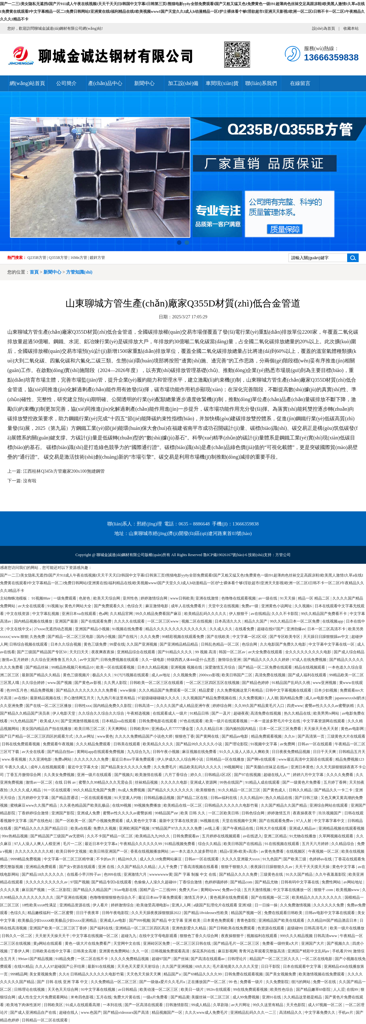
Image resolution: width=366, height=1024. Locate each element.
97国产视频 (79, 882)
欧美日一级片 (193, 989)
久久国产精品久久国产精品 (284, 805)
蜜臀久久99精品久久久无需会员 (106, 782)
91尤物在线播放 (303, 836)
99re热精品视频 (15, 836)
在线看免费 (245, 629)
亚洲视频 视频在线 (187, 667)
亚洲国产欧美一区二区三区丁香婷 (58, 928)
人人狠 (272, 698)
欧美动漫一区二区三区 (159, 989)
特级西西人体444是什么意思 (191, 659)
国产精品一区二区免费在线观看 (265, 667)
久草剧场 (221, 1005)
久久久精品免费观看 (93, 744)
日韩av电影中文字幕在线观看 (330, 913)
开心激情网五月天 (79, 698)
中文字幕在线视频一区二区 (95, 936)
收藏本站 (351, 28)
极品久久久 (102, 675)
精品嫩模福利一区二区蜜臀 (50, 913)
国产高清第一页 (311, 736)
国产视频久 (123, 774)
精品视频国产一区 (167, 1012)
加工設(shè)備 (183, 83)
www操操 (128, 690)
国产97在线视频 (248, 774)
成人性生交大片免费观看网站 (43, 997)
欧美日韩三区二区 (90, 728)
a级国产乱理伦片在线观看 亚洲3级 (223, 905)
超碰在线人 (69, 1012)
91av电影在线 (126, 890)
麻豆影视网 (227, 951)
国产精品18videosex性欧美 (206, 913)
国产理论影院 (237, 744)
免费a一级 (250, 606)
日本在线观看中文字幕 (302, 966)
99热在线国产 (232, 782)
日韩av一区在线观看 (315, 744)
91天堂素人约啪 (128, 797)
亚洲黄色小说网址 (277, 606)
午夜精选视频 (139, 713)
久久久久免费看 (340, 774)
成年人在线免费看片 (188, 606)
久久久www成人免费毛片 (207, 1012)
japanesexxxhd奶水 (350, 698)
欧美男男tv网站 (326, 713)
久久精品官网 (122, 613)
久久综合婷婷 (34, 682)
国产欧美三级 (295, 859)
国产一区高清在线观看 (144, 1005)
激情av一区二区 (39, 782)
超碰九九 (129, 936)
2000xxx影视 (209, 675)
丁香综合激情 (191, 882)
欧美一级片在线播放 (347, 928)
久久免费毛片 (166, 767)
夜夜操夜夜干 (305, 813)
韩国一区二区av (232, 652)
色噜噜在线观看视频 (239, 598)
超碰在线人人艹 (277, 774)
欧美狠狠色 (206, 790)
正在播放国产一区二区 (207, 982)
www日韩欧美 (182, 598)
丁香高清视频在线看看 (199, 867)
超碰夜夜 (241, 713)
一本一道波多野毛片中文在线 (275, 721)
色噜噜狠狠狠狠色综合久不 (113, 897)
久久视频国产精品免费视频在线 (210, 698)
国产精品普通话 (65, 797)
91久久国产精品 (300, 874)
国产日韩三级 (307, 797)
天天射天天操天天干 (53, 936)
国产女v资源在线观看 (77, 867)
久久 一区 (140, 951)
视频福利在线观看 (262, 936)
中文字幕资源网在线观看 (324, 721)
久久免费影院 (278, 982)
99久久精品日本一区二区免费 (295, 621)
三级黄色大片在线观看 (346, 736)
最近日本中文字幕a (101, 844)
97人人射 (304, 820)
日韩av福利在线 (224, 797)
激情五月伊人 (196, 897)
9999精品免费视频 (26, 859)
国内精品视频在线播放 (33, 621)
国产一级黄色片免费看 (302, 782)
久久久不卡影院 (285, 613)
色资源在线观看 (271, 928)
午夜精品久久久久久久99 (141, 844)
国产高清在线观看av (208, 959)
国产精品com (241, 882)
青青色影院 (247, 920)
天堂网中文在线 (127, 943)
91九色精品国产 (24, 721)
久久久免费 (150, 636)
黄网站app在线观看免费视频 (101, 751)
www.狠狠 (19, 636)
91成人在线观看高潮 (83, 1005)
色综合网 (250, 644)
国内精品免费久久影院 (113, 705)
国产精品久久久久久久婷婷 (266, 659)
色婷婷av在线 (321, 859)
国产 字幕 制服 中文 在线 (195, 874)
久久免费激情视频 (296, 905)
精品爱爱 (207, 690)
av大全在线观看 (31, 606)
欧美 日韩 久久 (193, 813)
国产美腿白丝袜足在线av (267, 767)
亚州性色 (131, 598)
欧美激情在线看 (149, 774)
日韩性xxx (83, 705)
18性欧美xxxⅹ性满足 (39, 905)
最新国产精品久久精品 (41, 675)
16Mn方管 (78, 257)
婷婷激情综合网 (154, 598)
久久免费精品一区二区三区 (114, 982)
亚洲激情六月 (136, 874)
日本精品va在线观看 (119, 721)
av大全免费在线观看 (265, 652)
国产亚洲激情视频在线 (80, 721)
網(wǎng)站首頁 (27, 83)
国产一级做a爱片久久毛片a (162, 982)
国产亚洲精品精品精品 (179, 644)
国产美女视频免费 (281, 974)
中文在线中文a (19, 629)
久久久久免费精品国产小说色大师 (144, 736)
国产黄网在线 (208, 736)
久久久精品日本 (210, 728)
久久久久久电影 (174, 782)
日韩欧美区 (54, 1005)
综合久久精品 (210, 844)
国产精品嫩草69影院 (314, 989)
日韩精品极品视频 (159, 797)
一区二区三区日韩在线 (192, 943)
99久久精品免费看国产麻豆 (158, 613)
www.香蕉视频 (14, 759)
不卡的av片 (106, 859)
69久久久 (202, 966)
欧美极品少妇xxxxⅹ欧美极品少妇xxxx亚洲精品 (58, 920)
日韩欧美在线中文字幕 (52, 951)
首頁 (34, 272)
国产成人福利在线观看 (307, 675)
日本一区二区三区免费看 (280, 728)
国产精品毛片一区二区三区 (236, 943)
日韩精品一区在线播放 (225, 759)
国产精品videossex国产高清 (126, 1012)
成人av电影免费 (319, 698)
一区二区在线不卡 (93, 959)
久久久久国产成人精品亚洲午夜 (183, 705)
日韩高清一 (144, 705)
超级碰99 (294, 928)
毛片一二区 (73, 844)
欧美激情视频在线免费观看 (322, 974)
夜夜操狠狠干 (233, 936)
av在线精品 (260, 613)
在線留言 (300, 83)
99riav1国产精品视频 (36, 959)
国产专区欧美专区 (285, 636)
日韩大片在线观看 (271, 828)
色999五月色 (17, 690)
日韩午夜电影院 (116, 913)
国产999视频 (139, 920)
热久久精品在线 (298, 713)
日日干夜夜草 (88, 913)
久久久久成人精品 (26, 790)
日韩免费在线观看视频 (244, 974)
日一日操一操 (266, 905)
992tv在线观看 (218, 989)
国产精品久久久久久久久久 (171, 790)
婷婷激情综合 (123, 905)
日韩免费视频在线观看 (120, 659)
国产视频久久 (339, 943)
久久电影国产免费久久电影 (283, 644)
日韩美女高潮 (85, 951)
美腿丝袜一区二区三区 (211, 997)
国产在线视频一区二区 (270, 897)
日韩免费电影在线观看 (158, 721)
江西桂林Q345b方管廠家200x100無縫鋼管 (63, 471)
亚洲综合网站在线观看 (329, 805)
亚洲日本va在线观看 (79, 613)
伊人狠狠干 (239, 613)
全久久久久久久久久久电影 (308, 652)
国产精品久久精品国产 (92, 890)
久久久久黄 (10, 890)
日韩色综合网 (253, 813)
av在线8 (21, 698)
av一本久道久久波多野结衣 (194, 851)
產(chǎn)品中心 (105, 83)
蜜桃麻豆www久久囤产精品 (34, 805)
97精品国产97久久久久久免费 (177, 828)
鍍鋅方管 (97, 257)
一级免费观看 (65, 598)
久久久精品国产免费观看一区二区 (168, 690)
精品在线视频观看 (310, 667)
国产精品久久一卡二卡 (334, 790)
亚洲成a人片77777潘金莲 (172, 728)
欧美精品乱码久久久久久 (205, 613)
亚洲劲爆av (295, 629)
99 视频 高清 (206, 652)
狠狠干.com (324, 890)
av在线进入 (252, 836)
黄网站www (210, 890)
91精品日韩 (200, 713)
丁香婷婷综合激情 (34, 813)
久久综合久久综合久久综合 (101, 713)
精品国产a (172, 974)
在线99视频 (122, 805)
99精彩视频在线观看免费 (183, 636)
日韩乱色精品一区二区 (220, 644)
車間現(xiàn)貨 (222, 83)
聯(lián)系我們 (261, 83)
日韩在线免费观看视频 (21, 744)
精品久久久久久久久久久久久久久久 (176, 629)
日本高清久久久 (228, 621)
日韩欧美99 (140, 728)
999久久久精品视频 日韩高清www (309, 936)
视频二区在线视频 (197, 621)
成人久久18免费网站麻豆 (161, 859)
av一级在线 (268, 598)
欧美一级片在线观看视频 (226, 721)
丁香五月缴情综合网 (24, 774)
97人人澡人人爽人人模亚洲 (37, 844)
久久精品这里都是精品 (303, 997)
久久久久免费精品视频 (130, 959)
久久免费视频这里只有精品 (240, 690)
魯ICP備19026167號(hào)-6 (225, 555)
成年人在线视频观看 (48, 767)
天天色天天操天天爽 (144, 974)
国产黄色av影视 (88, 682)
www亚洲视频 (325, 682)
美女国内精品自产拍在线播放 (47, 728)
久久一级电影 (153, 659)
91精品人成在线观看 (263, 782)
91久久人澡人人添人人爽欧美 (244, 751)
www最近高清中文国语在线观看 (306, 759)
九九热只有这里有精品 (116, 698)
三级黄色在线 (272, 874)
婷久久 (196, 774)
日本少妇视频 (326, 690)
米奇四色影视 (83, 997)
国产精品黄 (180, 997)
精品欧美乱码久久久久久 (200, 767)
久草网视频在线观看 (336, 836)
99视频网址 (234, 767)
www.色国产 (91, 1012)
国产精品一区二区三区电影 (71, 636)
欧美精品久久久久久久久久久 (317, 897)
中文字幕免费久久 (320, 1012)
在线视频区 (296, 851)
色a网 (103, 613)
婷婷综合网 (222, 705)
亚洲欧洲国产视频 (134, 828)
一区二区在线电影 (317, 959)
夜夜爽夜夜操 (103, 652)
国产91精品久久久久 (175, 652)
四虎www (295, 705)
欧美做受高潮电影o (153, 905)
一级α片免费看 (156, 997)
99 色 (233, 982)
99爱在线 (117, 644)
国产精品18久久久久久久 (43, 874)
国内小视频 (106, 636)
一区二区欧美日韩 (224, 813)
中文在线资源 (18, 613)
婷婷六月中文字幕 (308, 774)
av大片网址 (241, 1005)
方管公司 (283, 555)
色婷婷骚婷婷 (217, 882)
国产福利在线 (102, 928)
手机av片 (346, 1012)
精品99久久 (128, 859)
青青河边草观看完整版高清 (262, 951)
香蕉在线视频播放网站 (150, 851)
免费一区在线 (325, 982)
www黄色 (105, 736)
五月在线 (103, 997)
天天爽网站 (118, 728)
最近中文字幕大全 (83, 767)
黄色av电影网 (352, 728)
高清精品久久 (291, 1012)
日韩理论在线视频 (30, 989)
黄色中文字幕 (344, 867)
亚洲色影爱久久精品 (189, 928)
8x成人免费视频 (132, 790)
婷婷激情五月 (279, 813)
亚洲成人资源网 (204, 782)
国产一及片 (221, 713)
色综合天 (135, 606)
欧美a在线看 (81, 828)
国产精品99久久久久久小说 (199, 744)
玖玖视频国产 (330, 813)
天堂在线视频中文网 (239, 820)
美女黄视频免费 (43, 974)
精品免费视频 (42, 690)
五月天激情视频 (257, 890)
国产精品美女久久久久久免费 (126, 767)
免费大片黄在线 (127, 997)
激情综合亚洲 (230, 659)
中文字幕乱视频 (46, 613)
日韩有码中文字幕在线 (300, 882)
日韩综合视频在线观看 (29, 644)
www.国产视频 (60, 682)
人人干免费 (168, 867)
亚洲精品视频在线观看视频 (341, 828)
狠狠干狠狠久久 (235, 867)
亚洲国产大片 (313, 943)
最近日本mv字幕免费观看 (133, 759)
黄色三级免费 (96, 644)
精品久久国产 (256, 621)
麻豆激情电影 (157, 606)
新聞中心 (144, 83)
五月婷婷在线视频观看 (221, 836)
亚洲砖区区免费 (157, 943)
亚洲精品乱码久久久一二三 (253, 1012)
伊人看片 (101, 905)
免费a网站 (63, 759)
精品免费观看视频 (267, 736)
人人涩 (339, 989)
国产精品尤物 (267, 882)
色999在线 (113, 874)
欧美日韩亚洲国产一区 (109, 851)
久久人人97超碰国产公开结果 (60, 966)
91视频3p (55, 606)
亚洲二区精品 (276, 836)
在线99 (353, 989)
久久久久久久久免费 (92, 759)
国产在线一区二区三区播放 (49, 705)
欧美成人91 (49, 721)
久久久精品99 (252, 797)
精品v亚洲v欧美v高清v (239, 851)
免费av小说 (232, 890)
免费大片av (189, 890)
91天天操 (288, 598)
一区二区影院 (60, 890)
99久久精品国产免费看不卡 (324, 613)
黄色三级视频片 (77, 675)
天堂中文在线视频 (224, 606)
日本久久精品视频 (153, 667)
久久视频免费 (185, 675)
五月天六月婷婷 (316, 844)
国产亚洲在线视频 (72, 897)
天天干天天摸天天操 (313, 867)
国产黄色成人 (275, 790)
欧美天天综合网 (107, 598)
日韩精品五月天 (352, 751)
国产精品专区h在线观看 (112, 882)
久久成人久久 (221, 629)
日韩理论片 (237, 959)
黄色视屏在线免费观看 (229, 897)
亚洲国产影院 (63, 813)
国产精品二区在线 (193, 797)
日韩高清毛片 (316, 928)
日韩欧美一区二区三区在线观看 (157, 682)
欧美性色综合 (282, 989)
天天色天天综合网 (63, 989)
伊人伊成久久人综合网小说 (180, 759)
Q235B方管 (36, 257)
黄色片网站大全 (78, 606)
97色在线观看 (192, 721)
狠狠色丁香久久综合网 (199, 936)
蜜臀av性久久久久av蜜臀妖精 (330, 705)
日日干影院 (271, 966)
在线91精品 (23, 966)
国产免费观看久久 (110, 606)
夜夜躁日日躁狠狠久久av (271, 867)
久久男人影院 (116, 682)
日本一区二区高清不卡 (327, 629)
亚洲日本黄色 (303, 767)
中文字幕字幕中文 (330, 820)
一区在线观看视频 (96, 797)
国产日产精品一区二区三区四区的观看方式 (37, 736)
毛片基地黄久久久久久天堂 (235, 966)
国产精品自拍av (61, 751)
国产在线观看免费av (276, 820)
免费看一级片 (252, 982)
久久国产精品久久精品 (136, 867)
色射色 (85, 598)
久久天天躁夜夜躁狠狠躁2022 (156, 913)
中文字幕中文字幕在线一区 (332, 644)
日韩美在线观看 (127, 744)
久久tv (290, 736)
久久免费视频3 (252, 698)
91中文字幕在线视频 (98, 989)
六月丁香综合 (176, 774)
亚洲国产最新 (67, 621)
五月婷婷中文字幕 (34, 797)
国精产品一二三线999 (158, 890)
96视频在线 (210, 820)
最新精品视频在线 (46, 698)
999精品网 (18, 974)
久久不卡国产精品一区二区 (110, 836)
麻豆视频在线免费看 (199, 751)
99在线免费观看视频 (251, 989)
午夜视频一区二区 (324, 851)
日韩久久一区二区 (17, 936)
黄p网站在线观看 (48, 943)
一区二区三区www (163, 621)
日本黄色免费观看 (219, 920)
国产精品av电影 (235, 736)
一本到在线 (113, 1005)
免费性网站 (332, 882)
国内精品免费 (292, 698)
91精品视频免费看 (180, 844)
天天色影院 (296, 1005)
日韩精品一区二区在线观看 (45, 1020)
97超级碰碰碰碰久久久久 (159, 698)
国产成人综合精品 (349, 652)
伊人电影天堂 (64, 713)
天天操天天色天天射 (321, 728)
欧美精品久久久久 (158, 744)
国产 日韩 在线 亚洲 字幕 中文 (63, 982)
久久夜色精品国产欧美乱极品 (85, 805)
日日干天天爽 (325, 751)
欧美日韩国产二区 (237, 675)
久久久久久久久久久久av (47, 882)
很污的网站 (301, 982)
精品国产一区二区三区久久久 (274, 959)
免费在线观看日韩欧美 (283, 913)
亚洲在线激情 (207, 598)
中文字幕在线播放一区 (292, 890)
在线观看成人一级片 (170, 713)
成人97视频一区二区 (325, 1005)
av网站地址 (353, 882)
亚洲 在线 (106, 867)
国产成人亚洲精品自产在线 (33, 1012)
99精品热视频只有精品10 (73, 667)
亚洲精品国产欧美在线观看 (281, 920)
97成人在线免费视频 (309, 659)
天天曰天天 (79, 652)
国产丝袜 (181, 959)
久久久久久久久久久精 (34, 851)
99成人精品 (201, 1005)
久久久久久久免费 (329, 905)
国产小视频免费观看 (106, 820)
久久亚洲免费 (12, 705)
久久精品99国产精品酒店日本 (332, 920)
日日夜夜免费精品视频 (291, 751)
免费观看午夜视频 (58, 744)
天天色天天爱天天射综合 (138, 966)
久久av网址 (85, 736)
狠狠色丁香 (184, 736)
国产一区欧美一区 (71, 820)
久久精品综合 (343, 844)
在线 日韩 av (66, 782)
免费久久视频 (105, 828)
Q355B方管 (58, 257)
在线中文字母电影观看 (158, 936)
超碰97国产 (162, 959)
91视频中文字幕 (264, 744)
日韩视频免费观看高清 (170, 951)
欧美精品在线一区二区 (183, 805)
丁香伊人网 (20, 951)
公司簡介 (66, 83)
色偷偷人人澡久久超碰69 (155, 882)
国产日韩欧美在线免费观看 (232, 928)
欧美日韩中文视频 (72, 851)
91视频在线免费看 (128, 629)
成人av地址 (161, 675)
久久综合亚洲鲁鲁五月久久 (54, 659)
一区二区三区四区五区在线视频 (213, 682)
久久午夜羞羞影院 (331, 874)
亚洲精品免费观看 (41, 867)
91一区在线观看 (58, 790)
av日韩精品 (128, 989)
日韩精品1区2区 (218, 774)
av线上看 (213, 828)
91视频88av (41, 598)
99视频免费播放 (148, 805)
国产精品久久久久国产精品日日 (41, 828)
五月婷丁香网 (335, 782)
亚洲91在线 (272, 997)
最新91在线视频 (101, 966)
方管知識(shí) (79, 272)
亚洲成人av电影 (113, 920)
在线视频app (333, 621)
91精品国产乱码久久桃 (291, 682)
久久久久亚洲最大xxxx (241, 859)
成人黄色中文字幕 (141, 820)
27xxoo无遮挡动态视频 (53, 629)
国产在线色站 (41, 820)
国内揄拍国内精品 (241, 728)
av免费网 (288, 744)
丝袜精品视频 (147, 782)
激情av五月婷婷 (15, 659)
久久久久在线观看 (130, 621)
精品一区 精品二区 (314, 598)
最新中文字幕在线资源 (178, 820)
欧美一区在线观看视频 (115, 667)
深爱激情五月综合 (220, 667)
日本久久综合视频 (66, 644)
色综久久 (18, 913)
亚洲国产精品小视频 (93, 629)
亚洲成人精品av (302, 828)
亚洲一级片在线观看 (94, 774)
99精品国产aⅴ (167, 813)
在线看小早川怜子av (84, 874)
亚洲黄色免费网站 (115, 951)
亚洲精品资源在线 (75, 905)
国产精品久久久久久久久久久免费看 (87, 690)
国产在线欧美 (219, 636)
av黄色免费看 (273, 851)
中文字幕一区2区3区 (250, 636)
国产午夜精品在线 (238, 828)
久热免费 (38, 636)
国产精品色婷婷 (256, 682)
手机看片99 (341, 951)
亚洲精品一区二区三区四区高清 (142, 928)
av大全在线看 (33, 751)
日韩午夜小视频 (166, 751)
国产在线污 (128, 636)
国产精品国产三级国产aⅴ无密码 (57, 836)
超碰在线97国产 (271, 629)
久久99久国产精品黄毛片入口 (259, 705)
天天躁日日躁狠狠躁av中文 (326, 636)
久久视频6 (303, 606)
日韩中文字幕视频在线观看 (288, 690)
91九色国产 (272, 859)
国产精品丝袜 (38, 667)
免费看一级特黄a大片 (280, 943)
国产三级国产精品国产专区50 (42, 652)
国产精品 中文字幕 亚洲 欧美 (177, 920)
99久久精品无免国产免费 (94, 790)
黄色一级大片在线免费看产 (88, 943)
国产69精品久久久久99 (203, 974)
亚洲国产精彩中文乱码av (308, 951)
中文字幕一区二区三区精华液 (69, 859)
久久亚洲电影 (41, 759)
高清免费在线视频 (270, 675)
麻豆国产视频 (34, 890)
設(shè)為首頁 (323, 28)
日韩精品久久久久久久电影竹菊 (231, 805)
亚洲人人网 (182, 905)
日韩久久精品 (301, 790)
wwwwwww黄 (160, 874)
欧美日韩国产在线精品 (243, 844)
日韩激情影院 (177, 1005)
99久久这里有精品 (268, 1005)
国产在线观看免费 (96, 621)
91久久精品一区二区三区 (239, 790)
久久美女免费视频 (59, 774)
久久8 (63, 974)
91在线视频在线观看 (282, 844)
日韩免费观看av (186, 836)
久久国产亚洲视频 (142, 644)
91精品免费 (65, 959)
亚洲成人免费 (89, 813)
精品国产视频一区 (247, 913)
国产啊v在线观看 (262, 759)
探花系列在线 (204, 951)
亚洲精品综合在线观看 (136, 652)
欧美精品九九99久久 (153, 836)
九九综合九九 (139, 751)
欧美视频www (348, 890)
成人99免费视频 (246, 997)
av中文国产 (89, 659)
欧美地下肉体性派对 (24, 1005)
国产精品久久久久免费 (238, 874)
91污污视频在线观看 (132, 675)
